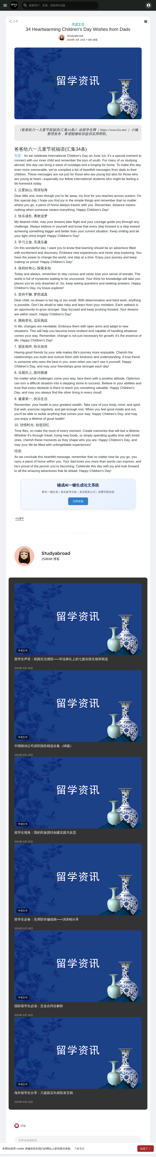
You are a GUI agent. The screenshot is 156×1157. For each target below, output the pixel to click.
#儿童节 (20, 518)
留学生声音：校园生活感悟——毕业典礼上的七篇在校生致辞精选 (61, 659)
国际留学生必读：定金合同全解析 (38, 1006)
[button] (60, 5)
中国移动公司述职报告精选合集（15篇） (43, 746)
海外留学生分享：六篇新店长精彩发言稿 (43, 1093)
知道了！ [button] (145, 1148)
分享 (13, 21)
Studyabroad (75, 35)
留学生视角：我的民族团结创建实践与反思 (45, 832)
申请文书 (78, 24)
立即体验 (78, 501)
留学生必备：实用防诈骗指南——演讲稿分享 (46, 919)
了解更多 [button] (79, 1148)
